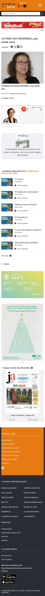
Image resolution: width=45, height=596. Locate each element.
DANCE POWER (29, 493)
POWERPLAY (6, 512)
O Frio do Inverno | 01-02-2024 (16, 126)
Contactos (5, 463)
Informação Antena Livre (11, 533)
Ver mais (6, 255)
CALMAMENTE (29, 516)
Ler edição (33, 419)
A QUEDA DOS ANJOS (9, 516)
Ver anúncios (6, 555)
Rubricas (4, 536)
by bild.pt (5, 592)
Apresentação (6, 440)
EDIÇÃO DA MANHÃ (9, 488)
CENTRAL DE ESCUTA (32, 488)
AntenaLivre (4, 126)
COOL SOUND (6, 493)
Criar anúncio (6, 559)
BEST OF (4, 502)
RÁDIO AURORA (7, 497)
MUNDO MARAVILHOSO (33, 502)
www (12, 419)
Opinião (4, 540)
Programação (6, 529)
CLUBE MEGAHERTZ (31, 512)
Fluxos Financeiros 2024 (10, 452)
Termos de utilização (9, 459)
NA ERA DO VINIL (30, 507)
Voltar (5, 264)
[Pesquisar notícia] (20, 13)
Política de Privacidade (10, 455)
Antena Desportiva (9, 507)
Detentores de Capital (9, 448)
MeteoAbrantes (37, 294)
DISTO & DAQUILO (31, 497)
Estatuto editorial (8, 444)
